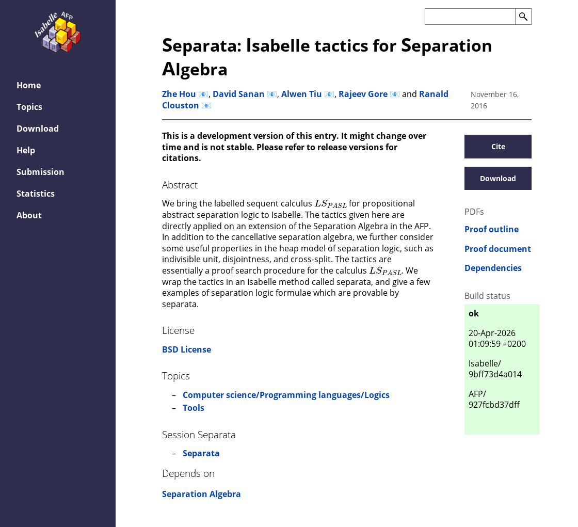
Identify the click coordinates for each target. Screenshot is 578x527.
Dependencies (493, 268)
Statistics (36, 193)
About (29, 215)
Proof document (497, 249)
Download (38, 128)
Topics (29, 107)
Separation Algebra (201, 494)
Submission (41, 172)
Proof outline (491, 229)
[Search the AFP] (470, 16)
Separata (201, 453)
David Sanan (239, 94)
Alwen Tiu (301, 94)
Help (26, 150)
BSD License (186, 349)
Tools (193, 407)
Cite (498, 146)
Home (29, 85)
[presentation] (330, 203)
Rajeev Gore (363, 94)
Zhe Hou (179, 94)
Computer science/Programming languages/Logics (286, 395)
